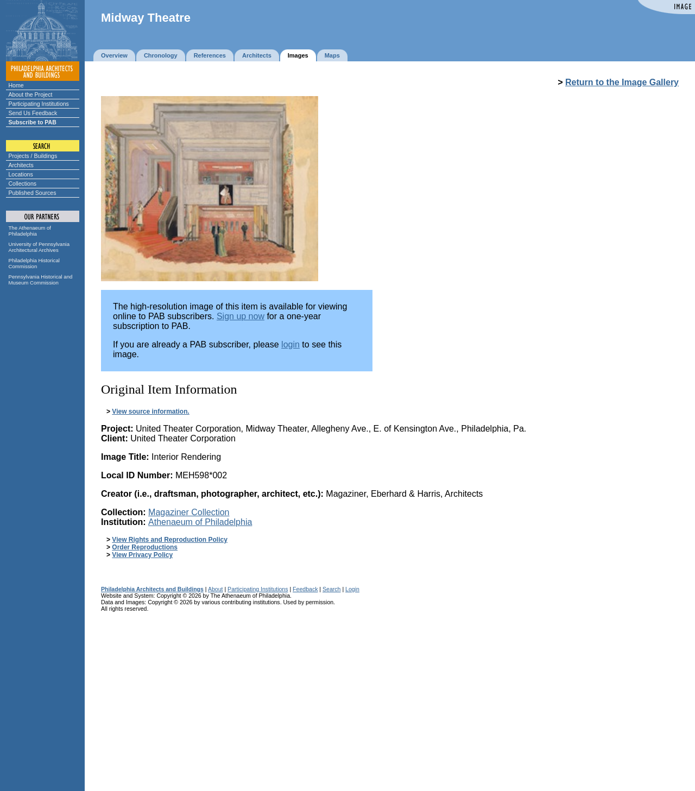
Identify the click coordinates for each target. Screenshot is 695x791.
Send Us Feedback (33, 113)
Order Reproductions (145, 547)
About (215, 589)
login (290, 344)
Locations (21, 174)
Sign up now (240, 316)
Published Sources (32, 192)
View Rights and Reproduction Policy (169, 539)
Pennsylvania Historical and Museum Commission (41, 280)
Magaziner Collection (188, 512)
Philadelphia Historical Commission (34, 263)
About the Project (31, 94)
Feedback (305, 589)
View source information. (150, 411)
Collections (23, 183)
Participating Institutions (39, 103)
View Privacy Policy (142, 555)
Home (16, 85)
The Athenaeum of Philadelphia (30, 231)
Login (352, 589)
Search (331, 589)
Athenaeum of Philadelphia (200, 522)
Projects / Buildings (33, 156)
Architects (21, 165)
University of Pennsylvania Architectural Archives (39, 247)
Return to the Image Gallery (622, 82)
